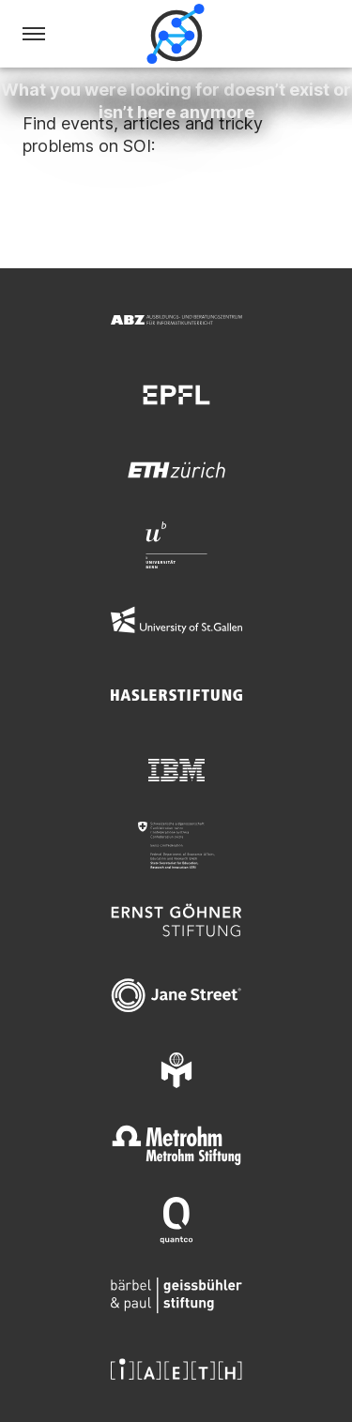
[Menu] (33, 33)
